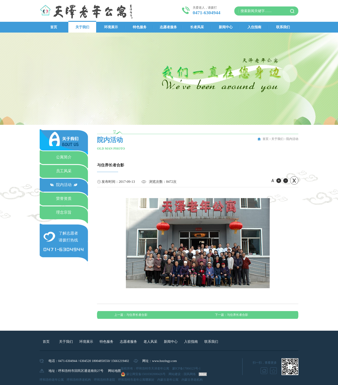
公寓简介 (64, 157)
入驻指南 (191, 341)
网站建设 (175, 374)
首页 (53, 27)
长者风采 (197, 27)
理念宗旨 (64, 212)
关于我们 (82, 27)
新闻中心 (226, 27)
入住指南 (254, 27)
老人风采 (150, 341)
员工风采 (64, 171)
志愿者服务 (168, 27)
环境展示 (111, 27)
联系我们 (283, 27)
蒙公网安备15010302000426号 (146, 374)
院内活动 (64, 185)
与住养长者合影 (130, 314)
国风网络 (190, 374)
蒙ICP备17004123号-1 (186, 368)
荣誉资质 (64, 198)
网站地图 (114, 370)
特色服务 (140, 27)
